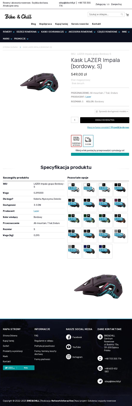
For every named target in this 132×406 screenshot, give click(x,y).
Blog (33, 24)
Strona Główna (10, 335)
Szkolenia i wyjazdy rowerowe (102, 401)
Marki (5, 356)
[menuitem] (8, 31)
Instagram (77, 357)
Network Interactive (62, 401)
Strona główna (10, 47)
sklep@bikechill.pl (67, 3)
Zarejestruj (116, 4)
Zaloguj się (101, 4)
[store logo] (18, 16)
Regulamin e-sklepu (43, 341)
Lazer (88, 96)
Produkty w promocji (13, 351)
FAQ (36, 335)
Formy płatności (42, 359)
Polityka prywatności (44, 346)
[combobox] (106, 14)
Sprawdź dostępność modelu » (113, 111)
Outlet (6, 346)
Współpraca (45, 24)
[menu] (66, 35)
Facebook (77, 337)
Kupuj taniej (61, 24)
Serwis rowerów (80, 24)
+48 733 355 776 (113, 359)
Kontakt (96, 24)
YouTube (77, 347)
